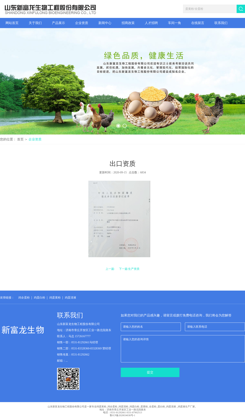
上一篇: (110, 268)
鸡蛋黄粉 (55, 297)
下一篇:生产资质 (129, 268)
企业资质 (35, 139)
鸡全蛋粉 (24, 297)
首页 (20, 139)
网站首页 (12, 23)
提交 (150, 372)
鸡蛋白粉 (39, 297)
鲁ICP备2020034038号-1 (122, 415)
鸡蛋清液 (70, 297)
